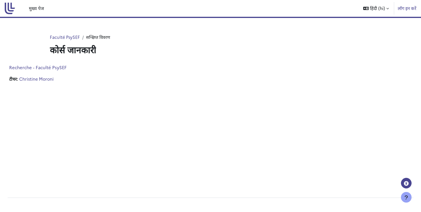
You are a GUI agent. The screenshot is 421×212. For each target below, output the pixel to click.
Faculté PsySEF (65, 37)
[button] (376, 8)
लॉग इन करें (407, 8)
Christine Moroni (51, 79)
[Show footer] (406, 197)
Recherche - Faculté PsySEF (51, 67)
